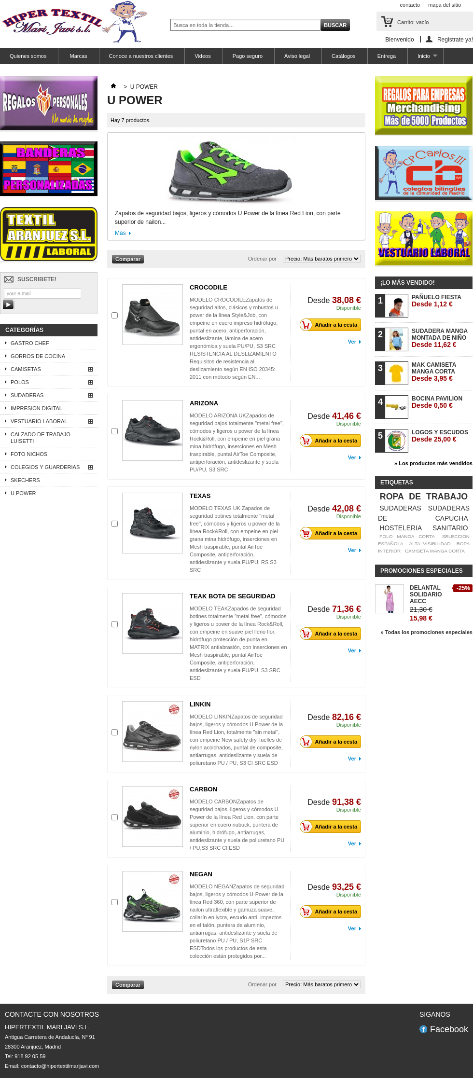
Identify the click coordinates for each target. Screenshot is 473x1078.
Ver (352, 342)
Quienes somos (28, 56)
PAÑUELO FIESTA (436, 301)
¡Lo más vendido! (407, 282)
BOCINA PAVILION (437, 402)
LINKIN (200, 704)
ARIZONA (204, 403)
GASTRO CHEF (30, 343)
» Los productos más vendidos (433, 463)
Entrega (386, 56)
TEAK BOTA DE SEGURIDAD (233, 596)
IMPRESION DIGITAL (36, 408)
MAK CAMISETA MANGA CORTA (434, 371)
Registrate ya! (455, 39)
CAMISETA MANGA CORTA (435, 550)
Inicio (422, 58)
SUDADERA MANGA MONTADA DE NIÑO (440, 338)
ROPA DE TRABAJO (424, 496)
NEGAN (201, 874)
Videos (202, 56)
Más (120, 233)
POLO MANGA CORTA (407, 536)
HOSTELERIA (400, 528)
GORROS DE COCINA (38, 356)
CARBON (203, 789)
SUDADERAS (27, 395)
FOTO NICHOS (29, 454)
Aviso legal (297, 56)
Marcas (77, 56)
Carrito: (413, 22)
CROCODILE (208, 287)
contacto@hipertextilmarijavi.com (60, 1066)
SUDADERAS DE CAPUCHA (424, 513)
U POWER (23, 493)
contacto (410, 5)
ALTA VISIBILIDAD (430, 543)
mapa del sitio (444, 5)
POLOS (20, 382)
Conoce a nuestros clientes (141, 56)
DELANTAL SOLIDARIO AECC (426, 594)
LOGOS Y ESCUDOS (440, 436)
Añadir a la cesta (331, 324)
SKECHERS (25, 480)
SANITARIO (450, 528)
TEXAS (200, 495)
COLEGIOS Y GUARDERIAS (45, 467)
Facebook (449, 1029)
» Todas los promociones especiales (426, 632)
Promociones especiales (421, 570)
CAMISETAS (26, 369)
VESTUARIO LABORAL (39, 421)
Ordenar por (262, 259)
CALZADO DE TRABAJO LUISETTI (40, 437)
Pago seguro (248, 56)
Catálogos (344, 56)
